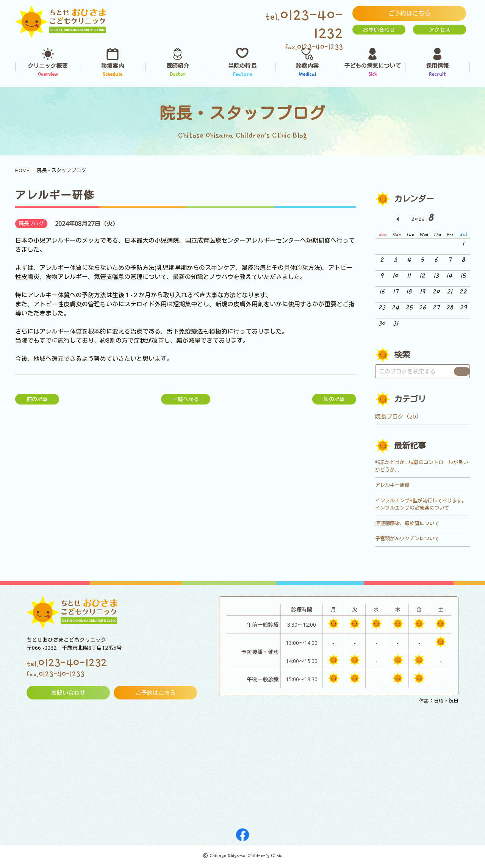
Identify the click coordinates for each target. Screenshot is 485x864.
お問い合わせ (379, 29)
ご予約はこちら (409, 13)
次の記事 (334, 399)
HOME (22, 170)
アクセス (439, 29)
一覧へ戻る (185, 399)
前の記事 (37, 399)
